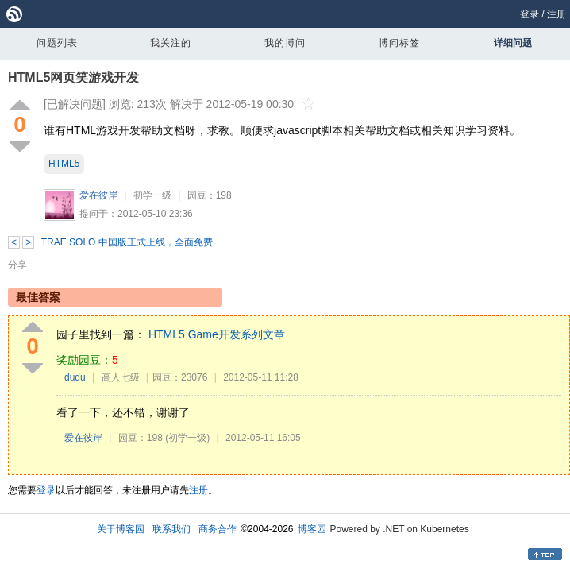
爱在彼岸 (98, 195)
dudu (75, 377)
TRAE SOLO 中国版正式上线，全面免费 (127, 242)
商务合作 (217, 529)
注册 (556, 14)
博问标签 (399, 42)
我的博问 (285, 42)
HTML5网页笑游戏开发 (73, 77)
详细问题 (513, 42)
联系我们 (171, 529)
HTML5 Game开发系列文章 (216, 334)
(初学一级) (187, 437)
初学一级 (152, 195)
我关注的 (170, 42)
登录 (529, 14)
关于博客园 (120, 529)
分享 (17, 264)
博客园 (312, 529)
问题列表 (57, 42)
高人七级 (121, 377)
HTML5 (63, 163)
